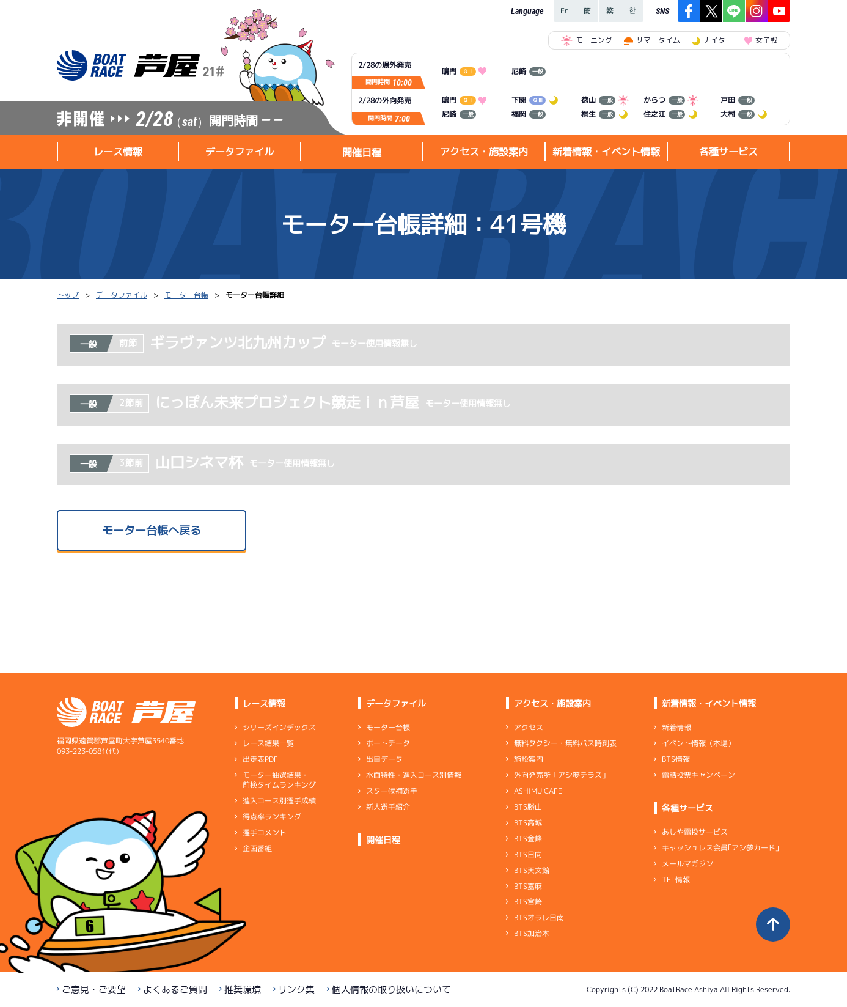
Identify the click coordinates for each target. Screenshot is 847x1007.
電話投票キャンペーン (698, 775)
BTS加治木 (531, 933)
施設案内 (528, 759)
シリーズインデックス (279, 727)
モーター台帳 (186, 295)
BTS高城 (528, 822)
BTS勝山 (528, 807)
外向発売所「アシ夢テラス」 (561, 775)
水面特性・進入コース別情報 (413, 775)
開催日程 (361, 152)
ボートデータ (388, 743)
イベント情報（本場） (698, 743)
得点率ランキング (272, 816)
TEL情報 (676, 879)
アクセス (528, 727)
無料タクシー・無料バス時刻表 (565, 743)
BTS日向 (528, 854)
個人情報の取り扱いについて (391, 989)
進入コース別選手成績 (279, 800)
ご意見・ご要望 (94, 989)
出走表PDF (260, 759)
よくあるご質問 (175, 989)
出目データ (384, 759)
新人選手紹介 (388, 807)
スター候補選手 (391, 791)
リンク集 (296, 989)
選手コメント (265, 832)
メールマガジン (687, 863)
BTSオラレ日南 (539, 917)
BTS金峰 (528, 838)
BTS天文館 (531, 870)
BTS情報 (676, 759)
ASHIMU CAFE (538, 791)
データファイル (121, 295)
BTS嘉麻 (528, 885)
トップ (68, 295)
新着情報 (676, 727)
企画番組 (257, 848)
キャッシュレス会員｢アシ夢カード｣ (720, 848)
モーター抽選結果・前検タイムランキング (279, 780)
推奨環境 (242, 989)
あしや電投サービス (695, 832)
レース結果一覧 (268, 743)
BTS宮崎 (528, 901)
